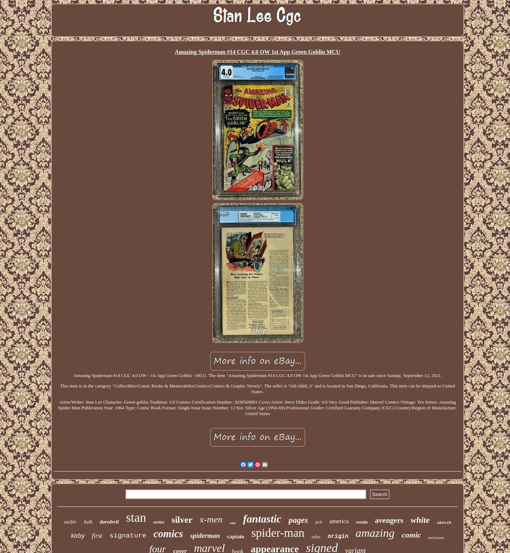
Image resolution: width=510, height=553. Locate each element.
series (158, 522)
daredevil (109, 522)
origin (338, 536)
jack (318, 522)
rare (233, 523)
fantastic (262, 519)
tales (316, 536)
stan (136, 518)
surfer (70, 522)
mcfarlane (436, 537)
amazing (374, 532)
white (419, 520)
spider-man (277, 532)
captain (235, 536)
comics (168, 533)
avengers (389, 520)
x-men (211, 519)
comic (411, 534)
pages (298, 520)
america (339, 521)
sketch (444, 523)
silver (181, 520)
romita (362, 522)
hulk (88, 522)
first (97, 535)
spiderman (205, 535)
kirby (78, 535)
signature (128, 536)
